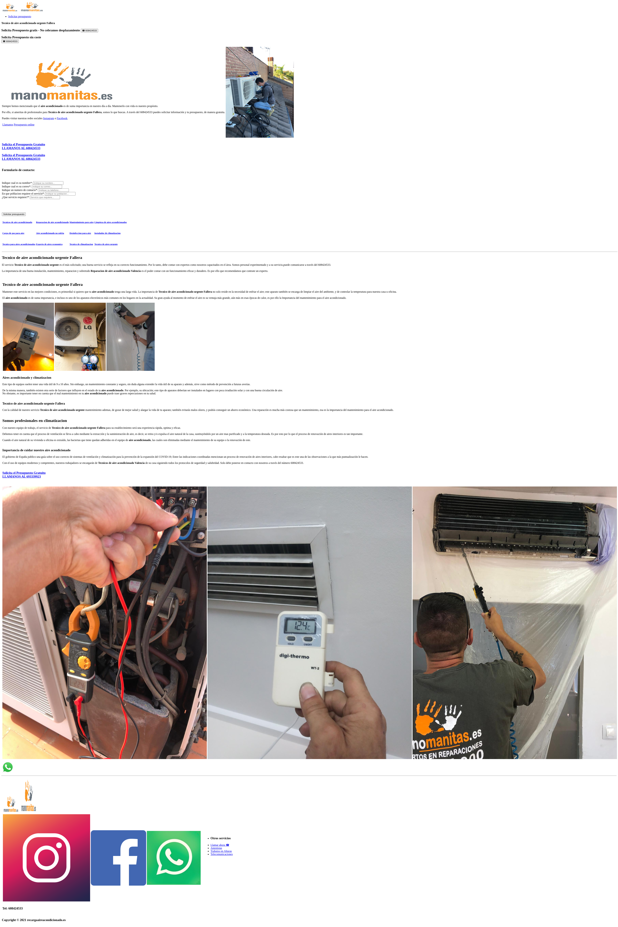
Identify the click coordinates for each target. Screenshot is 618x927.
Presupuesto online (24, 124)
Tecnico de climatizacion (81, 244)
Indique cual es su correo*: (17, 186)
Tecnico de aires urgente (106, 244)
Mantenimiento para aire (81, 222)
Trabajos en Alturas (221, 851)
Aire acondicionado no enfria (50, 233)
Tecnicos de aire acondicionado (17, 222)
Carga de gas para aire (13, 233)
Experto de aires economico (49, 244)
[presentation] (28, 205)
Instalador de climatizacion (107, 233)
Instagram (48, 118)
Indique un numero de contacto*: (20, 190)
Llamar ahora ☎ (220, 845)
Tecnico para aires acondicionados (18, 244)
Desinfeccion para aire (80, 233)
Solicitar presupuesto (19, 16)
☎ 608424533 (89, 30)
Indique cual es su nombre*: (17, 182)
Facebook (62, 118)
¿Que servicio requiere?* (15, 197)
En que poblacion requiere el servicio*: (23, 193)
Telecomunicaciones (222, 854)
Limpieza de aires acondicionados (110, 222)
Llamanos (7, 124)
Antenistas (216, 848)
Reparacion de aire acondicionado (52, 222)
